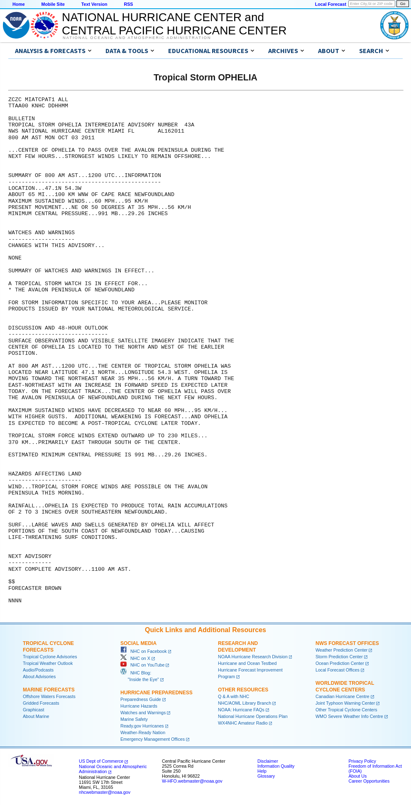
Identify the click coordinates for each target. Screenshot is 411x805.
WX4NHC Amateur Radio (243, 722)
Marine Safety (134, 719)
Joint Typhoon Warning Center (345, 703)
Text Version (94, 4)
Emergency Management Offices (152, 739)
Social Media (138, 643)
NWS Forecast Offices (347, 643)
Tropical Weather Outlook (48, 663)
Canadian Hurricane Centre (342, 696)
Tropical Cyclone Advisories (50, 656)
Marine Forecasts (49, 690)
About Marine (36, 716)
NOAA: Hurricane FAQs (241, 709)
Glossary (266, 775)
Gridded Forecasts (41, 703)
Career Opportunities (368, 780)
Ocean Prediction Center (340, 663)
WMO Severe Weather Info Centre (349, 716)
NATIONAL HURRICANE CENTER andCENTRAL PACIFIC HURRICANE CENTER (174, 24)
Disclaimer (267, 761)
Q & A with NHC (233, 696)
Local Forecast (330, 4)
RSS (128, 4)
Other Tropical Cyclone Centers (346, 709)
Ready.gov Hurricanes (142, 725)
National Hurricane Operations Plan (253, 716)
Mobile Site (53, 4)
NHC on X (135, 658)
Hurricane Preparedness (156, 693)
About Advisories (39, 676)
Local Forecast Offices (338, 669)
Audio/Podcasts (38, 669)
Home (18, 4)
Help (262, 771)
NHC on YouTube (142, 664)
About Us (357, 775)
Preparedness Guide (140, 699)
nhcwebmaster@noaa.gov (104, 792)
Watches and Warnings (143, 712)
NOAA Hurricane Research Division (253, 656)
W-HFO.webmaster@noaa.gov (192, 780)
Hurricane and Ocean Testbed (247, 663)
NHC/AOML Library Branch (244, 703)
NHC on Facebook (143, 651)
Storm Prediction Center (339, 656)
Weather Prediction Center (341, 649)
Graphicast (33, 709)
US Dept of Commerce (101, 761)
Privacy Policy (362, 761)
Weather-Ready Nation (142, 732)
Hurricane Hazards (138, 705)
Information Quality (275, 766)
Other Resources (243, 690)
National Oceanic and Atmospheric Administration (137, 38)
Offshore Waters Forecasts (49, 696)
